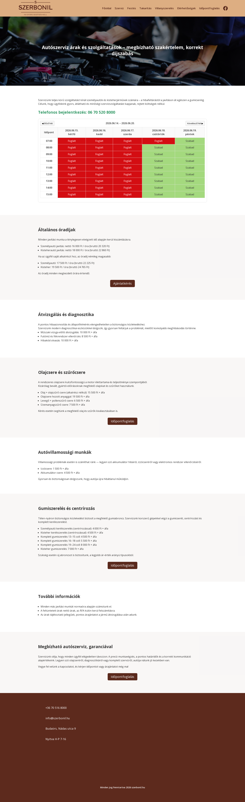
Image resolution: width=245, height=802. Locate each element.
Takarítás (145, 8)
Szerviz (119, 8)
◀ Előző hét (47, 123)
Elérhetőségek (186, 8)
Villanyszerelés (164, 8)
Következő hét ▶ (195, 123)
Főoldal (106, 8)
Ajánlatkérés (122, 283)
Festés (131, 8)
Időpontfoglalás (209, 8)
